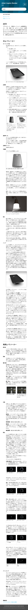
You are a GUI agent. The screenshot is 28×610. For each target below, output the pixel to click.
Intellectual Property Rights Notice (10, 607)
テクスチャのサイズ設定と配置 (10, 602)
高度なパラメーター (6, 18)
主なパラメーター (6, 16)
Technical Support (21, 607)
